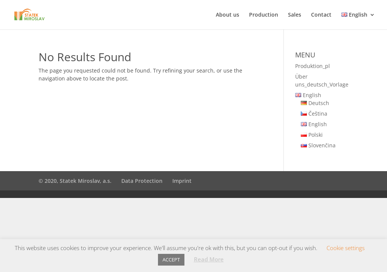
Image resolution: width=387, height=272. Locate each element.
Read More (209, 259)
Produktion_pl (312, 66)
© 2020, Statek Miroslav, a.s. (75, 180)
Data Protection (142, 180)
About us (227, 15)
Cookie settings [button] (346, 248)
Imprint (182, 180)
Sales (294, 15)
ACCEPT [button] (171, 259)
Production (263, 15)
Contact (321, 15)
